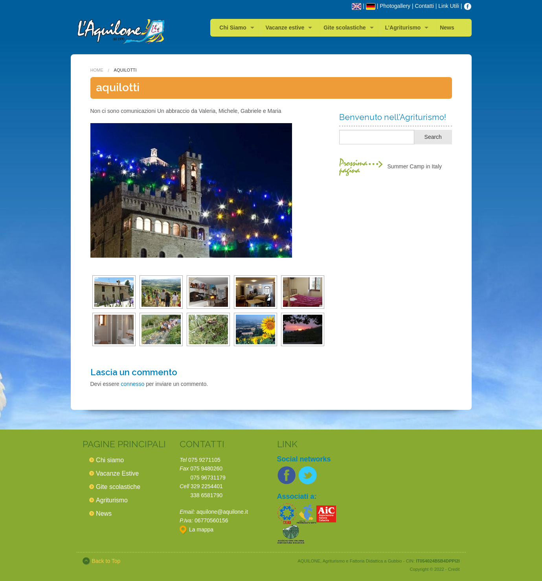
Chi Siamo (232, 27)
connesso (132, 384)
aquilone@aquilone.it (222, 512)
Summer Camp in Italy (415, 166)
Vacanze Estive (117, 473)
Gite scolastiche (344, 27)
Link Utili (448, 6)
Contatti (424, 6)
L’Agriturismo (403, 27)
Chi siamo (110, 460)
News (447, 27)
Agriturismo (112, 500)
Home (96, 70)
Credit (454, 569)
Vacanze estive (285, 27)
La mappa (196, 529)
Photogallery (395, 6)
